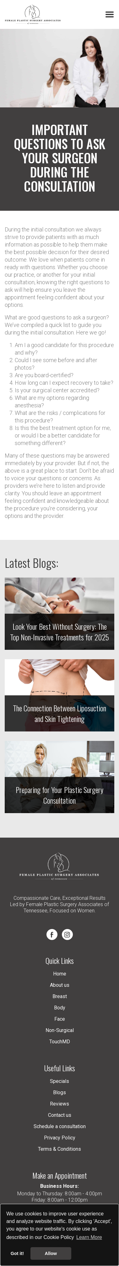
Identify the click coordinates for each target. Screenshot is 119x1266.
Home (59, 974)
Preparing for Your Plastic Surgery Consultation (59, 795)
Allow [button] (51, 1253)
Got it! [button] (17, 1253)
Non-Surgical (60, 1030)
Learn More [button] (89, 1237)
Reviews (59, 1104)
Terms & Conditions (59, 1149)
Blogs (59, 1092)
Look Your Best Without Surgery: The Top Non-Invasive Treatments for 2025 (59, 631)
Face (59, 1019)
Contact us (59, 1115)
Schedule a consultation (60, 1126)
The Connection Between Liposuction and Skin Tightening (59, 713)
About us (59, 985)
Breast (59, 996)
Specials (59, 1081)
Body (59, 1008)
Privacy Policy (59, 1138)
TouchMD (59, 1042)
